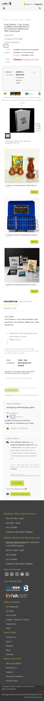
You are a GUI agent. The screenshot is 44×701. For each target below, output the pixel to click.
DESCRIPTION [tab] (10, 301)
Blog (8, 650)
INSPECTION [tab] (10, 308)
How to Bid (11, 615)
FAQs (8, 628)
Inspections (11, 624)
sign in (11, 395)
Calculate (17, 483)
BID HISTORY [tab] (26, 301)
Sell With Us (11, 668)
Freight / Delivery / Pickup (17, 619)
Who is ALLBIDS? (13, 663)
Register (39, 4)
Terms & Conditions (14, 676)
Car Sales (10, 611)
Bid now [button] (34, 192)
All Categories (12, 607)
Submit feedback (11, 390)
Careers (9, 672)
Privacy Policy (12, 681)
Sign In (28, 4)
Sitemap (9, 654)
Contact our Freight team (20, 494)
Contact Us (11, 637)
